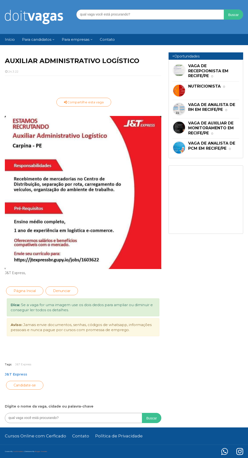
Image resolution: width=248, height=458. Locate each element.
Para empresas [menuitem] (75, 39)
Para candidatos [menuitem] (36, 39)
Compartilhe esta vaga (84, 102)
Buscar (233, 15)
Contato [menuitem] (107, 39)
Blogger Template (41, 451)
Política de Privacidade (119, 435)
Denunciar (61, 291)
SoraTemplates (18, 451)
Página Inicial (25, 291)
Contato (80, 435)
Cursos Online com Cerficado (35, 435)
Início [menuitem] (10, 39)
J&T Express (23, 364)
